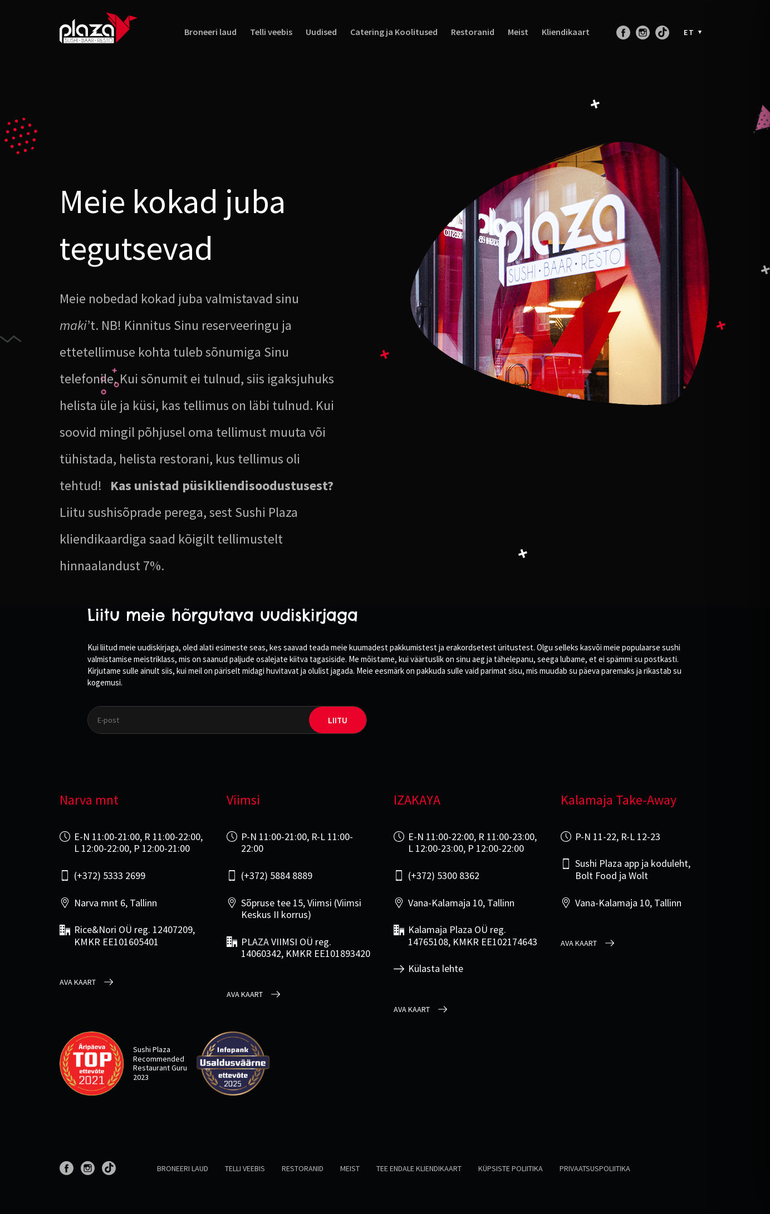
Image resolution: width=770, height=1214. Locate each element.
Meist (518, 32)
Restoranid (472, 32)
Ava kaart (78, 982)
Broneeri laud (210, 32)
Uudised (321, 32)
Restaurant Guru (160, 1068)
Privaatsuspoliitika (595, 1168)
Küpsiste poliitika (510, 1168)
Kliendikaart (566, 32)
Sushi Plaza (151, 1049)
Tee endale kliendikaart (419, 1168)
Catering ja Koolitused (394, 32)
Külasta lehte (435, 969)
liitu (337, 720)
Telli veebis (271, 32)
